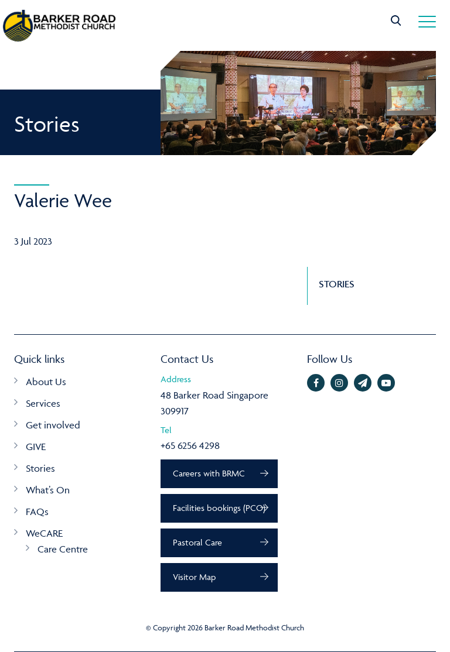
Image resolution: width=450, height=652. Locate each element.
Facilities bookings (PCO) (219, 507)
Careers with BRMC (209, 473)
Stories (40, 468)
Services (43, 403)
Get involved (53, 425)
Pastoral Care (197, 542)
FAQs (37, 511)
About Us (46, 381)
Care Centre (63, 549)
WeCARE (44, 533)
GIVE (36, 446)
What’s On (48, 490)
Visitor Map (194, 576)
